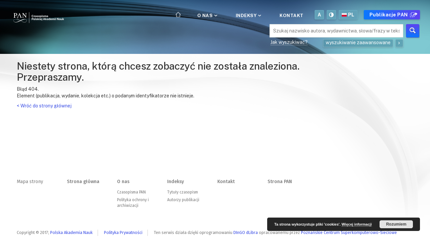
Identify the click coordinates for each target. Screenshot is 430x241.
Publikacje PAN (392, 14)
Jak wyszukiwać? (289, 42)
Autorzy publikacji (183, 199)
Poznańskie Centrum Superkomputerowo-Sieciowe (349, 232)
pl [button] (348, 14)
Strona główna (83, 181)
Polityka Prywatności (123, 232)
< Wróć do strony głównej (44, 105)
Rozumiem (396, 224)
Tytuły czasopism (182, 192)
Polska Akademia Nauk (71, 232)
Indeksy (248, 15)
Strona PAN (279, 181)
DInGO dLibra (245, 232)
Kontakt (292, 15)
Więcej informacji (357, 224)
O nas (206, 15)
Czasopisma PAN (131, 192)
